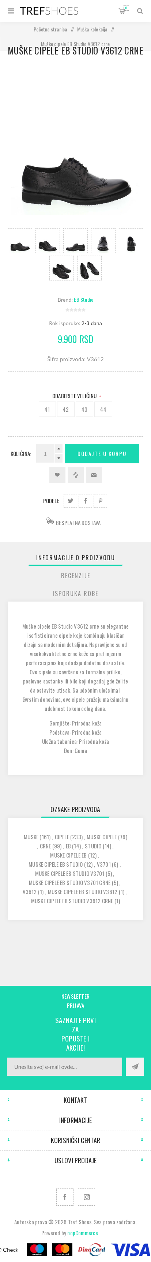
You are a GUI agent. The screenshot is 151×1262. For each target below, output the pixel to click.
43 (84, 409)
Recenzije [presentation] (75, 575)
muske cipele (102, 837)
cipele (62, 837)
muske (31, 837)
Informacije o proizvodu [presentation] (75, 557)
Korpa (126, 8)
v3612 (30, 892)
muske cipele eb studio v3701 (70, 873)
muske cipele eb (68, 855)
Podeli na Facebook (85, 501)
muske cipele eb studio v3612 (83, 892)
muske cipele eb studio (56, 864)
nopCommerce (82, 1233)
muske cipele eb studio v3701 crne (70, 882)
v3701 (104, 864)
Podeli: (51, 501)
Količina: (21, 453)
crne (45, 846)
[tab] (76, 558)
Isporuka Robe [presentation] (75, 593)
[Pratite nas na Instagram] (86, 1197)
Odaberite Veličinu (75, 396)
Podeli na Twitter (70, 501)
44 (103, 409)
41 (47, 409)
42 (66, 409)
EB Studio (83, 299)
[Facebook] (64, 1197)
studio (93, 846)
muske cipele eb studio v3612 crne (72, 901)
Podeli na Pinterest (100, 501)
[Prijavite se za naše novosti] (64, 1067)
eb (68, 846)
